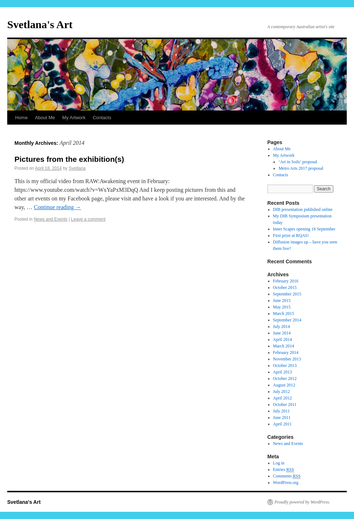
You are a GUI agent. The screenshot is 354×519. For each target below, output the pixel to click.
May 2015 (282, 307)
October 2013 (285, 365)
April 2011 (282, 424)
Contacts (102, 117)
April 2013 (282, 372)
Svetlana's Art (40, 24)
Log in (279, 463)
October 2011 (285, 404)
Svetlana (77, 168)
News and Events (50, 219)
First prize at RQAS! (291, 235)
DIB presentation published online (303, 209)
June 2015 (282, 300)
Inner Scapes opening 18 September (304, 229)
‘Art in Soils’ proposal (298, 161)
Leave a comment (88, 219)
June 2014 (282, 333)
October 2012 (285, 378)
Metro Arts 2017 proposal (301, 168)
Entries (283, 469)
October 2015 (285, 287)
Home (21, 117)
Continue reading (57, 207)
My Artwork (73, 117)
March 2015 (283, 313)
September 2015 (287, 294)
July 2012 (281, 391)
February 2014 (285, 352)
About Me (45, 117)
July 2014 (281, 326)
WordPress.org (285, 482)
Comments (287, 476)
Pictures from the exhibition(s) (69, 159)
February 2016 (285, 281)
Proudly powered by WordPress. (302, 502)
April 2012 (282, 398)
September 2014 (287, 320)
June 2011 (282, 417)
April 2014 (282, 339)
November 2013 (287, 359)
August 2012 (284, 385)
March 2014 (283, 346)
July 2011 (281, 411)
